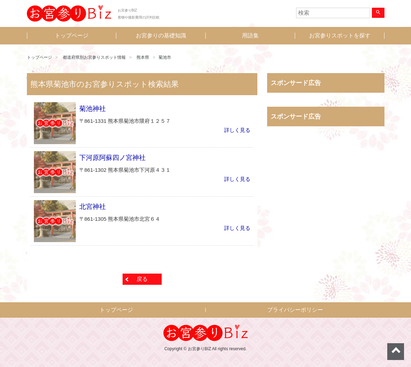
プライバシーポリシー (295, 310)
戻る (142, 279)
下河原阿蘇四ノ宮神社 (112, 157)
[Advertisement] (325, 205)
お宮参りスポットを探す (339, 35)
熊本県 (143, 57)
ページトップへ (395, 351)
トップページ (71, 35)
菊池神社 (92, 108)
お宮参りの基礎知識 (161, 35)
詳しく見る (237, 130)
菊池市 (165, 57)
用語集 (250, 35)
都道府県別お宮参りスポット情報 (94, 57)
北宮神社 (92, 206)
